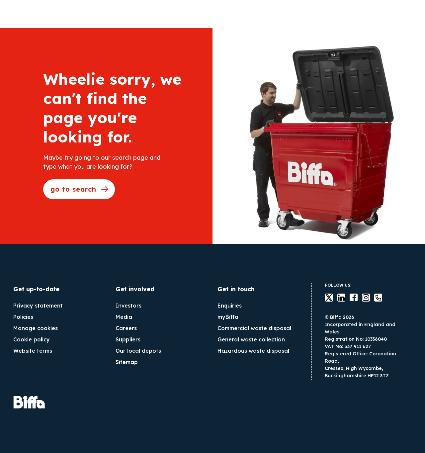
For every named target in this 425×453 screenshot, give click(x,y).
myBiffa (227, 317)
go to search (73, 189)
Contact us (374, 297)
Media (124, 317)
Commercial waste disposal (254, 328)
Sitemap (127, 362)
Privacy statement (38, 305)
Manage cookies (35, 328)
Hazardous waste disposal (253, 350)
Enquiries (229, 305)
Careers (126, 328)
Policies (23, 317)
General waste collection (251, 339)
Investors (128, 305)
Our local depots (138, 350)
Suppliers (128, 339)
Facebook (349, 297)
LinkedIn (337, 297)
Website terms (32, 350)
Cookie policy (31, 339)
